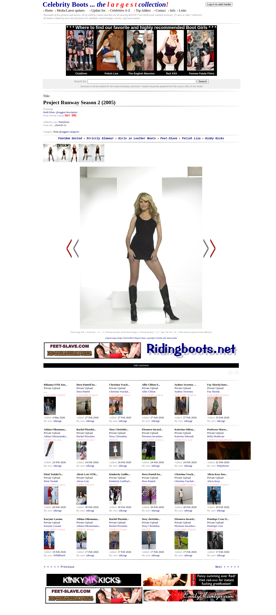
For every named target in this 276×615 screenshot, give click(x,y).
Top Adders (143, 10)
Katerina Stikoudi (184, 436)
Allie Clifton (148, 391)
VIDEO (48, 439)
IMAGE (113, 439)
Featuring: (48, 109)
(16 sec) (89, 484)
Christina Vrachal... (119, 391)
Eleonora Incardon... (153, 436)
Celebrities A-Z (120, 10)
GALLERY (50, 394)
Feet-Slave (168, 138)
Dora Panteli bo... (86, 384)
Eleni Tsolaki (51, 481)
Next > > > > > (227, 567)
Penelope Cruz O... (218, 519)
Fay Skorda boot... (217, 384)
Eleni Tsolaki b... (53, 474)
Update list (98, 10)
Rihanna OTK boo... (55, 384)
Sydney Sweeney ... (185, 384)
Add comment (140, 365)
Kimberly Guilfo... (119, 474)
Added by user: (51, 122)
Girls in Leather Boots (137, 138)
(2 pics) (93, 394)
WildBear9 (59, 555)
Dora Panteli (83, 391)
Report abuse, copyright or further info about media (156, 338)
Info (173, 10)
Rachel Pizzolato (85, 436)
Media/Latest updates (71, 10)
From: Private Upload (54, 115)
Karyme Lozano (53, 519)
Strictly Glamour (100, 138)
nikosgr (58, 420)
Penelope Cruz (215, 525)
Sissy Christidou (118, 436)
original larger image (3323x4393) (119, 338)
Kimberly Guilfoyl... (120, 481)
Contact (161, 10)
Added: (48, 417)
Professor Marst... (217, 429)
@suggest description (66, 112)
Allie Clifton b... (151, 384)
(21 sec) (187, 439)
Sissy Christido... (119, 429)
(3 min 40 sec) (224, 439)
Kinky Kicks (214, 138)
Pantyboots (64, 122)
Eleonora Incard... (152, 429)
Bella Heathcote (215, 436)
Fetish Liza (111, 73)
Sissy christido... (151, 519)
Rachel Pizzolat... (86, 429)
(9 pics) (191, 394)
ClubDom (81, 73)
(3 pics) (60, 394)
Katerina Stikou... (184, 429)
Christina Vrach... (119, 384)
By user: (49, 420)
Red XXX (171, 73)
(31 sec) (89, 439)
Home (49, 10)
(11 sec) (56, 439)
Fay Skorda (213, 391)
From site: (48, 125)
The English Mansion (141, 73)
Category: (48, 131)
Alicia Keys (213, 481)
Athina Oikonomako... (56, 436)
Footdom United (70, 138)
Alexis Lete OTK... (87, 474)
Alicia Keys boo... (217, 474)
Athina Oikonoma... (55, 429)
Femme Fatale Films (201, 73)
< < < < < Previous (59, 567)
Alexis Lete (82, 481)
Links (182, 10)
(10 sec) (89, 529)
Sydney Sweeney (183, 391)
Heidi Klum (49, 112)
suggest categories (70, 131)
